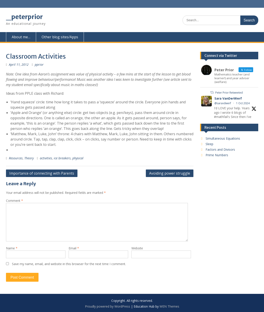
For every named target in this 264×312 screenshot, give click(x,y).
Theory (29, 158)
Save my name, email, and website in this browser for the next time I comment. (69, 264)
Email (74, 248)
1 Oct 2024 (243, 103)
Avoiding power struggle (169, 173)
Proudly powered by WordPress (107, 306)
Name (11, 248)
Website (137, 248)
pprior (39, 64)
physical (77, 158)
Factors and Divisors (220, 149)
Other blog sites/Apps (60, 37)
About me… (21, 37)
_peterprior (24, 17)
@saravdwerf (222, 103)
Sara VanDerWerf (228, 98)
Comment (14, 200)
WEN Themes (169, 306)
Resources (16, 158)
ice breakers (62, 158)
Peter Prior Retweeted (229, 92)
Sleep (209, 144)
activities (46, 158)
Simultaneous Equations (223, 138)
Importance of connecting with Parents (41, 173)
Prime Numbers (217, 155)
